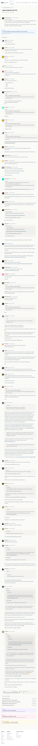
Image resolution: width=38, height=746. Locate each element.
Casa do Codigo (18, 735)
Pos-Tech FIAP (9, 738)
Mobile (26, 2)
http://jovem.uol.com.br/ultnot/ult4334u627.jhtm (14, 170)
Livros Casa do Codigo (10, 739)
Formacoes (8, 734)
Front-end (2, 735)
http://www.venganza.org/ (10, 441)
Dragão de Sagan (16, 627)
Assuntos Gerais (7, 7)
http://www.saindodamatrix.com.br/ (12, 270)
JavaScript (2, 739)
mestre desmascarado (16, 425)
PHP (32, 2)
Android (35, 2)
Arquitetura (3, 743)
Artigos (8, 735)
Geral (19, 2)
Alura (17, 733)
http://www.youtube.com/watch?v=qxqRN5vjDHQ (25, 457)
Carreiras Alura (9, 733)
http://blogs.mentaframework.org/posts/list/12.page (15, 257)
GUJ (3, 7)
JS (30, 2)
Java (16, 2)
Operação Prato (11, 382)
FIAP (17, 734)
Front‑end (22, 2)
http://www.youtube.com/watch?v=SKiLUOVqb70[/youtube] (20, 263)
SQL (28, 2)
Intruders (18, 501)
